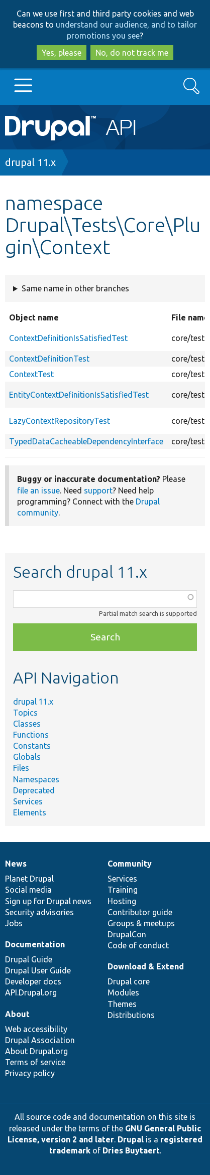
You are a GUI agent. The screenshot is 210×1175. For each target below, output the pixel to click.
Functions (31, 734)
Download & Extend (146, 966)
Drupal (131, 1139)
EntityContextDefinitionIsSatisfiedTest (79, 394)
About (17, 1014)
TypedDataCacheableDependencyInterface (86, 441)
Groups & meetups (141, 923)
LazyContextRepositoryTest (59, 420)
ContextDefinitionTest (49, 358)
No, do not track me (131, 52)
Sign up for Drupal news (48, 901)
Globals (27, 756)
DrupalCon (127, 934)
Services (28, 801)
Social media (28, 889)
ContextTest (31, 374)
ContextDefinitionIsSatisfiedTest (68, 338)
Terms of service (35, 1062)
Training (123, 889)
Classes (27, 723)
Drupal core (129, 981)
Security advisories (39, 912)
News (16, 863)
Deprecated (34, 790)
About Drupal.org (36, 1051)
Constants (32, 745)
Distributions (131, 1015)
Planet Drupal (29, 878)
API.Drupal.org (31, 992)
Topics (25, 712)
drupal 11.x (30, 162)
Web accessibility (36, 1029)
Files (21, 767)
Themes (122, 1004)
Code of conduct (138, 945)
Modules (123, 992)
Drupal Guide (28, 959)
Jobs (14, 923)
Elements (29, 812)
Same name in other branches (75, 288)
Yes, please (61, 52)
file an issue (38, 490)
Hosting (122, 901)
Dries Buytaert (131, 1150)
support (98, 490)
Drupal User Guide (38, 970)
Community (130, 863)
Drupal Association (40, 1040)
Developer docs (33, 981)
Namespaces (36, 779)
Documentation (35, 944)
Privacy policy (30, 1073)
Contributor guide (140, 912)
